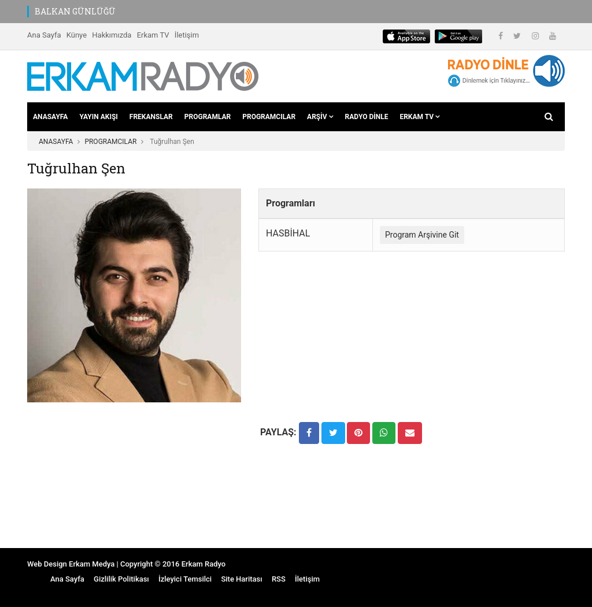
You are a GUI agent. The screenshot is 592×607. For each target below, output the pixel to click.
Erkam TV (153, 35)
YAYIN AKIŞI (98, 117)
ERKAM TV (419, 117)
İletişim (187, 35)
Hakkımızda (111, 35)
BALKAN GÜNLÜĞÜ (75, 11)
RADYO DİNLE (366, 117)
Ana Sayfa (44, 35)
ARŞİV (320, 117)
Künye (76, 35)
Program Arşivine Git (422, 234)
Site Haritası (241, 579)
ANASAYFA (50, 117)
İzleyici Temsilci (185, 579)
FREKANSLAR (151, 117)
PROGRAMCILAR (268, 117)
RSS (279, 579)
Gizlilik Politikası (121, 579)
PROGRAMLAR (207, 117)
